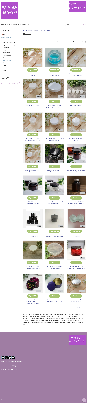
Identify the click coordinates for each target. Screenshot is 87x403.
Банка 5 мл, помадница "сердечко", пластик (76, 74)
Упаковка (5, 68)
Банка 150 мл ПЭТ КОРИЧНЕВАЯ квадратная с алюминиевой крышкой (76, 203)
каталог (3, 24)
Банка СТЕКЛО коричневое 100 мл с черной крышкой (76, 171)
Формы (5, 70)
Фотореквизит (7, 73)
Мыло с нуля (6, 53)
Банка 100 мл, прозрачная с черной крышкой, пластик (54, 171)
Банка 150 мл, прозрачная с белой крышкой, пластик (32, 106)
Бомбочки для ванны (9, 42)
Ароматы (5, 40)
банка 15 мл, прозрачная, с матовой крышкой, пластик (32, 171)
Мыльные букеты (7, 55)
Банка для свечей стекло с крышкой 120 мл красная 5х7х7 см (76, 268)
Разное (5, 63)
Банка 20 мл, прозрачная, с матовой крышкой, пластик (32, 139)
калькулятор (17, 24)
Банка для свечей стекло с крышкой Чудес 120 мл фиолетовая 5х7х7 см (32, 301)
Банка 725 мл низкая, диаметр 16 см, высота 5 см (54, 267)
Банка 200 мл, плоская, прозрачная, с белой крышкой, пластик (54, 107)
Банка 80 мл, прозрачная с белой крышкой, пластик (54, 139)
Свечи (4, 65)
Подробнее (32, 70)
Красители (6, 47)
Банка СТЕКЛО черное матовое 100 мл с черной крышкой (33, 236)
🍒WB (3, 34)
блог (29, 24)
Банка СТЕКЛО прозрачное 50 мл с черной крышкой (54, 202)
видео (24, 24)
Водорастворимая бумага (10, 45)
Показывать (76, 42)
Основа (5, 58)
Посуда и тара (7, 60)
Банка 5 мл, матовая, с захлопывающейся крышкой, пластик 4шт (76, 107)
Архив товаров (6, 37)
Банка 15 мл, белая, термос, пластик (76, 139)
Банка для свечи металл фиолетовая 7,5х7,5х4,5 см (54, 300)
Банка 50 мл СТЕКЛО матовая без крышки (76, 236)
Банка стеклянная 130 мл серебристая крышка (76, 300)
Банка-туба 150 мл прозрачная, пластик (32, 74)
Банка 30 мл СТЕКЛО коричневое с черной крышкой (54, 236)
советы (9, 24)
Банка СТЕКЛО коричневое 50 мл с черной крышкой (32, 202)
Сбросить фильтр (11, 84)
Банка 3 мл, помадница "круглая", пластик (54, 74)
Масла (4, 50)
